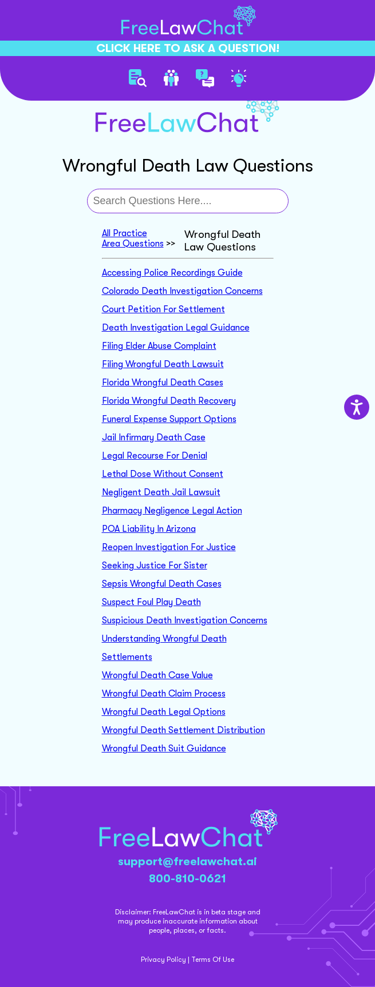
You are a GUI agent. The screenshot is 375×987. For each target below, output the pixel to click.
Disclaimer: (133, 912)
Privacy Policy (163, 960)
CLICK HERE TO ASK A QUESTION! (187, 48)
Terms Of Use (212, 960)
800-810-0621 (187, 878)
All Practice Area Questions (133, 238)
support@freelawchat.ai (187, 861)
